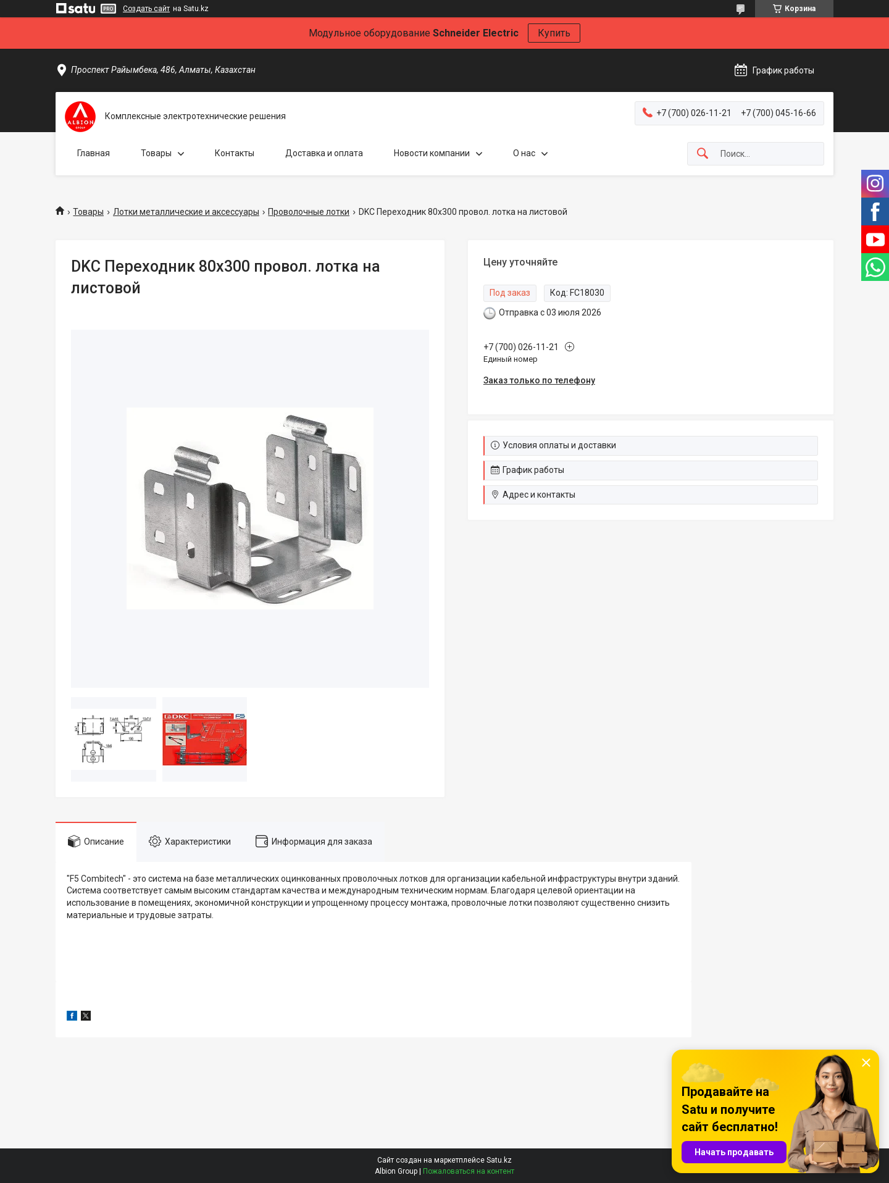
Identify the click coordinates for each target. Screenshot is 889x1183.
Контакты (234, 153)
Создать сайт (146, 8)
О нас (524, 153)
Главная (93, 153)
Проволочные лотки (308, 212)
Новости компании (432, 153)
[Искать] (702, 154)
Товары (156, 153)
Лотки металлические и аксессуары (186, 212)
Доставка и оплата (324, 153)
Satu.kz (499, 1160)
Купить (554, 33)
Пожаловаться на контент (468, 1171)
